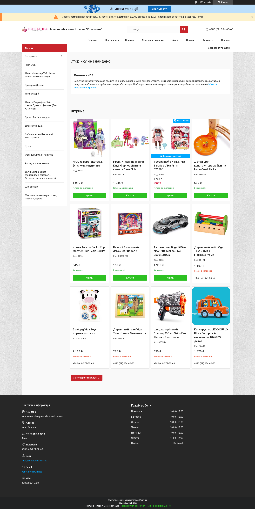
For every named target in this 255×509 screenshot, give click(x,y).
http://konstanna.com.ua (34, 460)
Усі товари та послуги (85, 377)
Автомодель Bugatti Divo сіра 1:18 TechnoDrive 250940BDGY (170, 251)
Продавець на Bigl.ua (127, 503)
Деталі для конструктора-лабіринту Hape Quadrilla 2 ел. (210, 165)
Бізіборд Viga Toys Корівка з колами (84, 331)
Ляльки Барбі (32, 93)
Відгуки (129, 40)
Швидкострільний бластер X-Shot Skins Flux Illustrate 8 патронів (170, 333)
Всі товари (111, 40)
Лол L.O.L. (30, 65)
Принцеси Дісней (34, 85)
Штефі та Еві (31, 186)
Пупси (28, 146)
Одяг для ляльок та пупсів (39, 154)
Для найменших (33, 125)
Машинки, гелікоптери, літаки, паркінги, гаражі (41, 197)
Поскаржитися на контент (133, 506)
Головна (92, 40)
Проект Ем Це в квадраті (38, 117)
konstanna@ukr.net (32, 471)
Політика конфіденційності (158, 506)
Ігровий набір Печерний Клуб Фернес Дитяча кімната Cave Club (128, 165)
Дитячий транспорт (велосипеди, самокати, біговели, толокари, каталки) (40, 175)
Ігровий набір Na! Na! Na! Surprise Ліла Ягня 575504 (169, 165)
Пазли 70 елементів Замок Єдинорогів (126, 249)
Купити (89, 195)
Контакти (208, 40)
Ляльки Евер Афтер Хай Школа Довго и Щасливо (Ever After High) (41, 105)
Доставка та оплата (153, 40)
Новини (190, 40)
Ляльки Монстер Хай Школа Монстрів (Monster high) (40, 75)
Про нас (225, 40)
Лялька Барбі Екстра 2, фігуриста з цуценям (88, 163)
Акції (175, 40)
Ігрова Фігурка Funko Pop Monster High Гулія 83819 (89, 249)
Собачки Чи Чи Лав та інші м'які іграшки (39, 136)
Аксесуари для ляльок (37, 163)
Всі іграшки (31, 56)
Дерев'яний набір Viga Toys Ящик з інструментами (208, 251)
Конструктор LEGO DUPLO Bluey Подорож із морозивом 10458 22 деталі (211, 335)
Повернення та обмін (218, 48)
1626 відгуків (205, 2)
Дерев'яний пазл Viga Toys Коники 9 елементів (129, 331)
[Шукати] (184, 29)
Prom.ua (143, 500)
